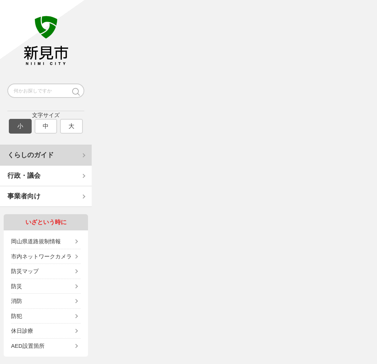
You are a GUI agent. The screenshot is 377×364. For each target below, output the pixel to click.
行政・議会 (23, 175)
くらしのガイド (30, 155)
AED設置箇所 (28, 346)
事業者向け (23, 196)
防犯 (16, 316)
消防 (16, 301)
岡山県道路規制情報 (36, 241)
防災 (16, 286)
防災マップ (25, 271)
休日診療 (22, 331)
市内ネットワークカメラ (41, 256)
